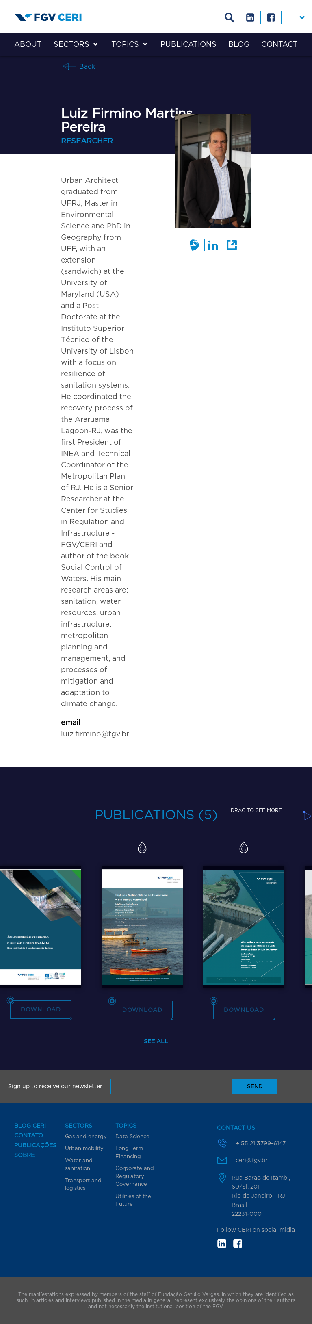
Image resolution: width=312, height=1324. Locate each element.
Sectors (71, 44)
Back (86, 66)
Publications (188, 44)
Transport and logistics (83, 1184)
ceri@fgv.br (252, 1160)
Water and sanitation (79, 1164)
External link (231, 245)
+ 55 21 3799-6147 (261, 1143)
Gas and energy (86, 1136)
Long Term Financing (129, 1152)
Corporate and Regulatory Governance (134, 1176)
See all (156, 1041)
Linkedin (250, 17)
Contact (279, 44)
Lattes (194, 245)
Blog (238, 44)
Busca (229, 17)
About (28, 44)
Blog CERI (30, 1126)
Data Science (132, 1136)
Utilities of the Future (133, 1200)
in (222, 1243)
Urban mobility (84, 1148)
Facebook (271, 17)
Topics (125, 44)
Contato (28, 1135)
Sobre (24, 1155)
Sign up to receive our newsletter (55, 1086)
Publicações (35, 1145)
